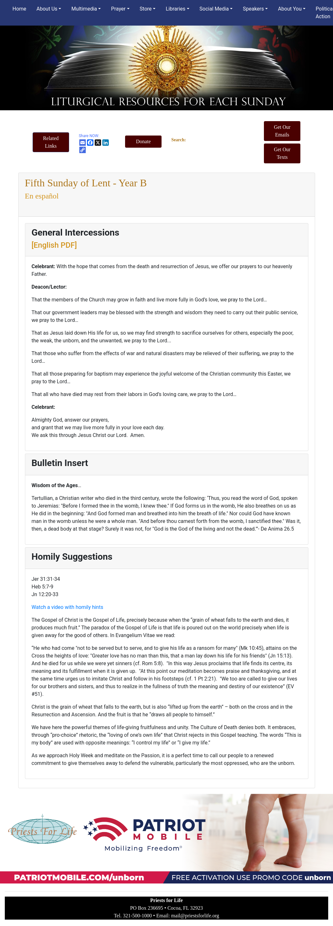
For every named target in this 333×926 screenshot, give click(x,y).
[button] (51, 142)
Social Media (214, 9)
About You (290, 9)
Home (19, 9)
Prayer (118, 9)
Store (146, 9)
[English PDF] (54, 245)
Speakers (253, 9)
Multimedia (84, 9)
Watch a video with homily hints (67, 607)
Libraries (175, 9)
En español (42, 196)
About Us (46, 9)
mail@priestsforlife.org (195, 915)
